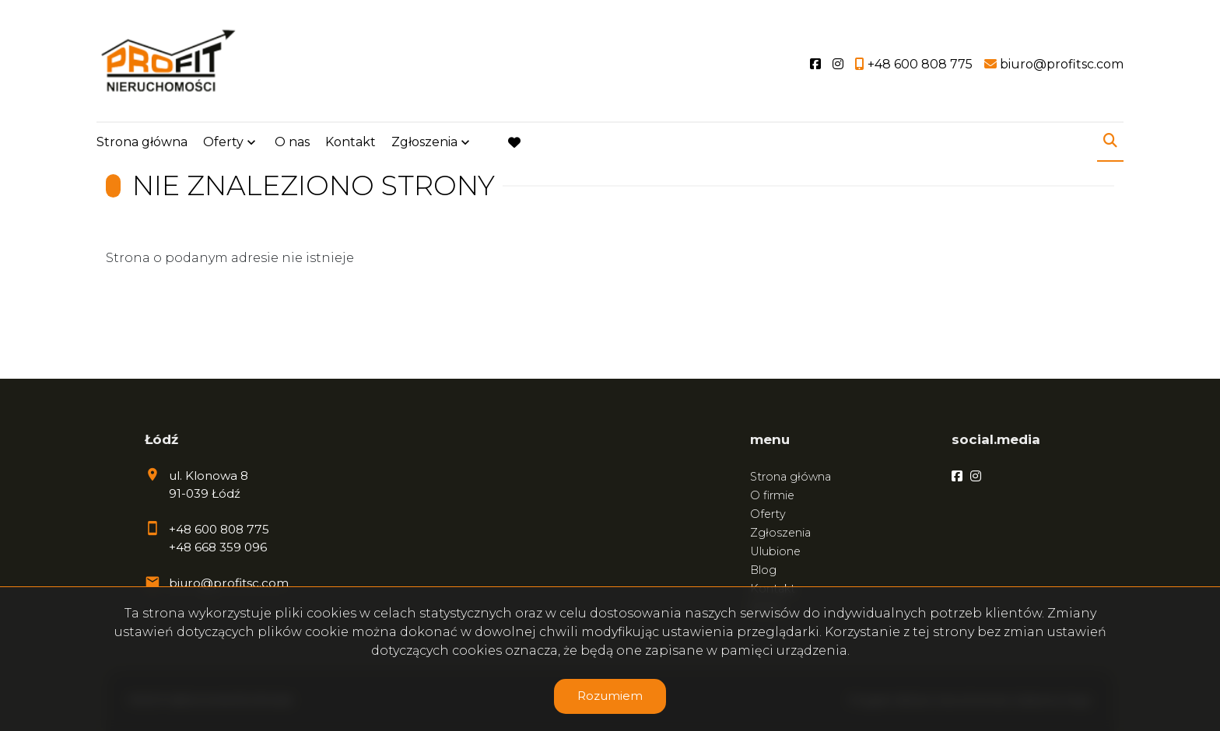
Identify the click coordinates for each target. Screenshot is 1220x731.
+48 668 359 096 (218, 547)
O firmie (772, 495)
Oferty (223, 142)
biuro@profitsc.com (229, 582)
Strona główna (142, 142)
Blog (763, 570)
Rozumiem (610, 695)
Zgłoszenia (424, 142)
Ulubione (775, 551)
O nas (292, 142)
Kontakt (350, 142)
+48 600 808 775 (219, 529)
